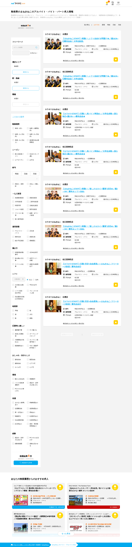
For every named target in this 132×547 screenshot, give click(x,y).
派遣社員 (32, 237)
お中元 (32, 160)
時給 (17, 174)
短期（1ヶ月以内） (19, 135)
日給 (26, 174)
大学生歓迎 (18, 201)
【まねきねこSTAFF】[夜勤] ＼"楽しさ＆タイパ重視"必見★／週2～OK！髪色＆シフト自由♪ (90, 190)
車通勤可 (32, 379)
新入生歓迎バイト (19, 155)
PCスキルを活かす (34, 439)
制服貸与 (18, 416)
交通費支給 (18, 408)
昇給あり (32, 412)
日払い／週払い (34, 185)
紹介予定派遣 (19, 240)
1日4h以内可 (34, 252)
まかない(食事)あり (20, 403)
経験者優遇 (18, 443)
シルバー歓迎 (19, 209)
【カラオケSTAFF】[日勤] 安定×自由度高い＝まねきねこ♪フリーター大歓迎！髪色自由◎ (90, 265)
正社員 (32, 231)
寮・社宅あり (19, 412)
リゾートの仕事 (19, 265)
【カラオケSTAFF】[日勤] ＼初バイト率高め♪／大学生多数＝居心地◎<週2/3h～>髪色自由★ (90, 115)
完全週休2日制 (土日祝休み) (19, 298)
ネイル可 (18, 367)
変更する (26, 72)
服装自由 (18, 363)
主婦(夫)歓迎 (34, 205)
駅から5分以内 (19, 379)
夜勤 (31, 318)
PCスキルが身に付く (19, 390)
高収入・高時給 (19, 185)
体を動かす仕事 (19, 259)
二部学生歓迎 (34, 201)
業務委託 (32, 240)
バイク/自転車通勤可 (19, 384)
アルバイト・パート (19, 232)
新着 (103, 25)
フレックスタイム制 (34, 292)
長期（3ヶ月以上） (19, 141)
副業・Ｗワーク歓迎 (34, 214)
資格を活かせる (34, 445)
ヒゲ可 (32, 367)
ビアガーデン (19, 160)
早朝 (16, 310)
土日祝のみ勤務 (19, 286)
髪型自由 (32, 359)
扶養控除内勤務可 (19, 253)
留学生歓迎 (33, 209)
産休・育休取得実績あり (34, 425)
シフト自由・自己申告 (19, 292)
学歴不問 (18, 205)
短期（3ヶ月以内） (34, 135)
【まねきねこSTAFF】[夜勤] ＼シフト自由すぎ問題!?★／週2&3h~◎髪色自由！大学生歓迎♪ (90, 40)
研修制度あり (34, 402)
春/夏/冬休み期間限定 (34, 141)
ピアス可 (32, 363)
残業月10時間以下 (34, 265)
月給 (35, 174)
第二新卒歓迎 (19, 219)
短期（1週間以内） (34, 129)
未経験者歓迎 (19, 198)
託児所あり (18, 424)
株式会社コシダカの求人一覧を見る (73, 60)
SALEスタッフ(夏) (34, 155)
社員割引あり (34, 416)
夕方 (31, 314)
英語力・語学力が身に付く (34, 384)
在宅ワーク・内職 (34, 259)
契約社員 (18, 237)
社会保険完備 (19, 420)
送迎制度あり (34, 408)
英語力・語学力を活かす (19, 439)
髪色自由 (18, 359)
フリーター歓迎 (19, 214)
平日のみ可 (33, 285)
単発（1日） (19, 128)
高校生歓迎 (33, 198)
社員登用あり (34, 420)
